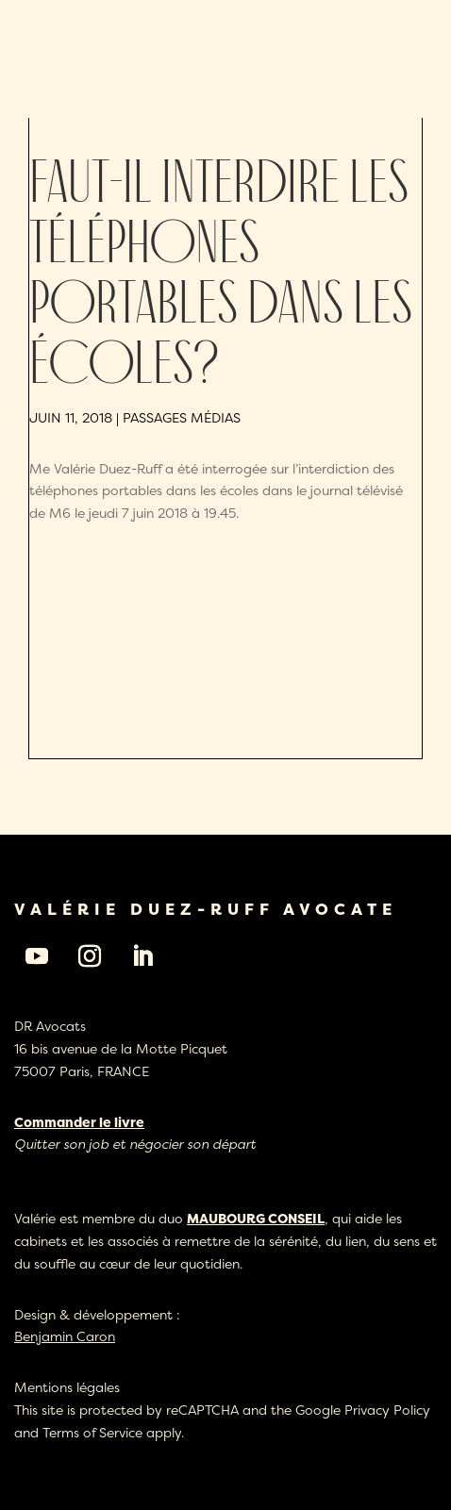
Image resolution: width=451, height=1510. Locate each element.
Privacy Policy (387, 1410)
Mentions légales (67, 1387)
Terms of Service (92, 1432)
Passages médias (182, 417)
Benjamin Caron (64, 1336)
